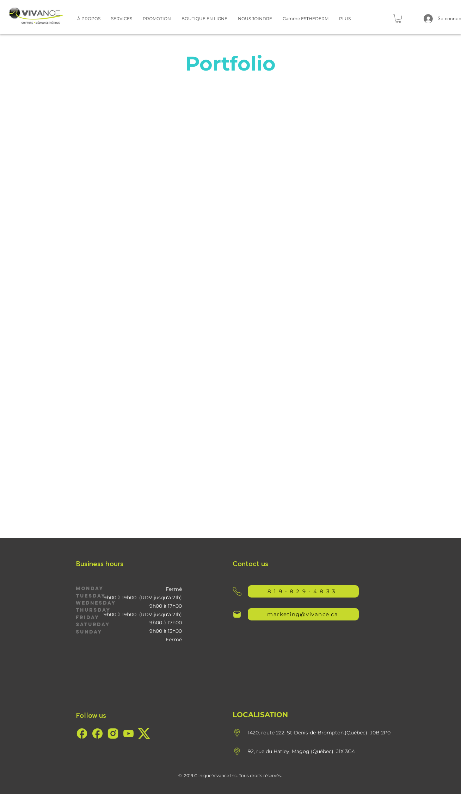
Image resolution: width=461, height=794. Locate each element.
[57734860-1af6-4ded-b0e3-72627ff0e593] (144, 733)
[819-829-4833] (303, 591)
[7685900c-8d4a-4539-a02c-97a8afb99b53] (82, 733)
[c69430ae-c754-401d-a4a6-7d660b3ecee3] (128, 733)
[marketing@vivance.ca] (303, 614)
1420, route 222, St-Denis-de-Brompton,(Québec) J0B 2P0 (319, 732)
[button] (89, 18)
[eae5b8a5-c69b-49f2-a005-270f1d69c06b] (113, 733)
